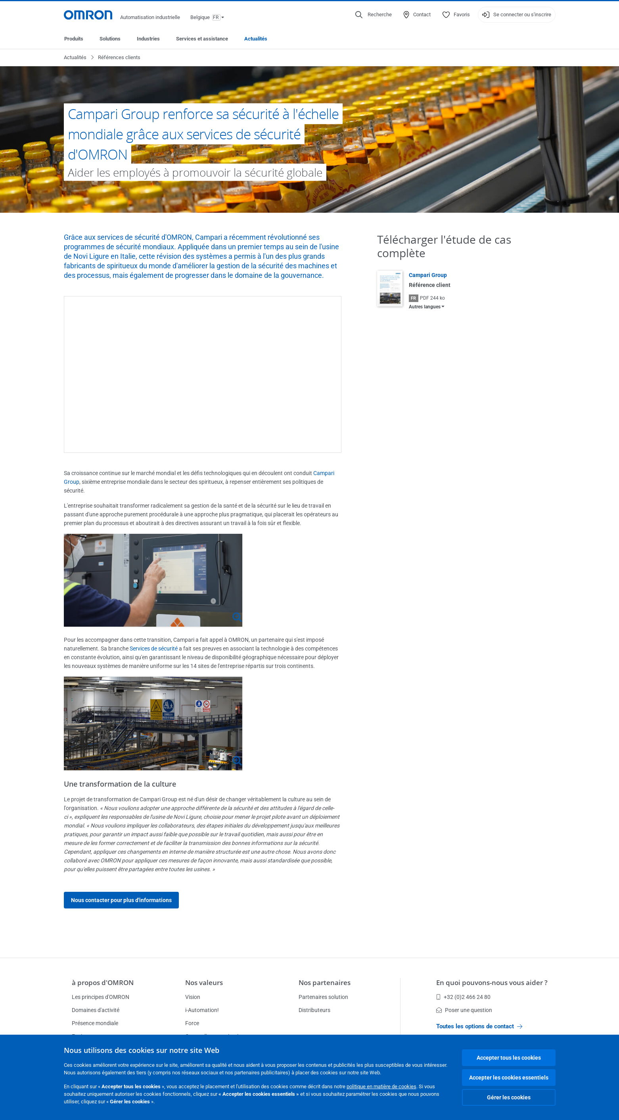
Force (192, 1023)
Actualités (255, 39)
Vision (192, 997)
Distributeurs (314, 1010)
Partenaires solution (323, 997)
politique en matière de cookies (381, 1086)
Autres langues (425, 307)
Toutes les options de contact (479, 1026)
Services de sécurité (154, 648)
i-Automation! (202, 1010)
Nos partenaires (325, 982)
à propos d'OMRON (103, 982)
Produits (73, 39)
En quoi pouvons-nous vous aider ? (492, 982)
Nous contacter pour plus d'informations (121, 900)
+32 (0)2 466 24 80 (463, 997)
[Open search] (373, 14)
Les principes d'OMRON (100, 997)
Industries (148, 39)
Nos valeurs (204, 982)
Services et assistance (202, 39)
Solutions (110, 39)
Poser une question (464, 1010)
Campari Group (428, 275)
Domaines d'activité (95, 1010)
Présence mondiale (95, 1023)
